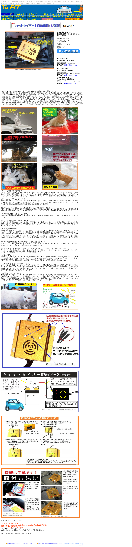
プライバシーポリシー (29, 543)
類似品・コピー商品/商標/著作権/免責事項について (50, 543)
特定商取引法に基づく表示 (13, 543)
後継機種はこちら (70, 65)
